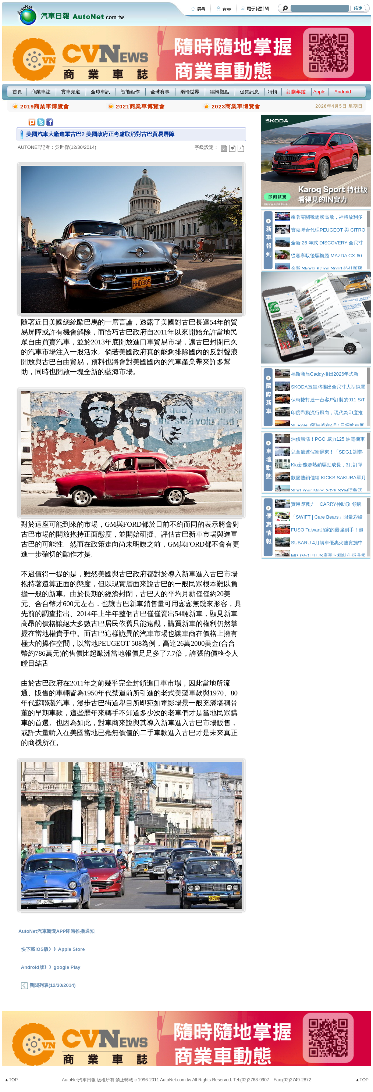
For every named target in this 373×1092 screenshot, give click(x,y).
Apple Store (71, 949)
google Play (67, 967)
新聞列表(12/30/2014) (48, 985)
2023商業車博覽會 (236, 106)
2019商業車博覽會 (44, 106)
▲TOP (11, 1079)
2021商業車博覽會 (140, 106)
